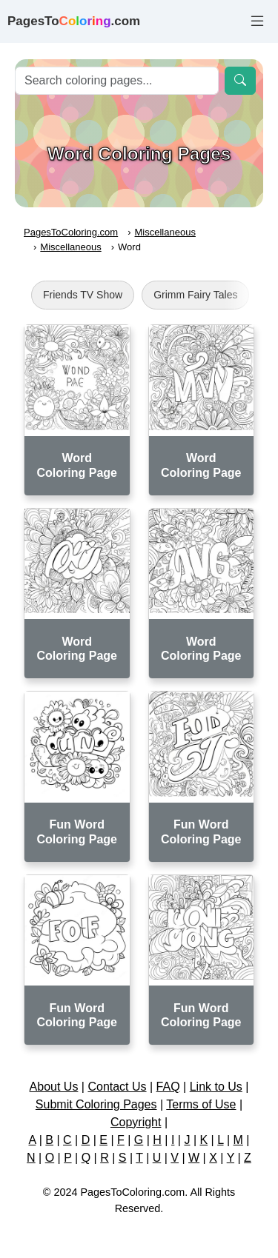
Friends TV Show (82, 295)
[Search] (117, 81)
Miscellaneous (165, 232)
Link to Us (216, 1086)
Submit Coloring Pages (96, 1104)
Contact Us (116, 1086)
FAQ (168, 1086)
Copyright (135, 1122)
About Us (54, 1086)
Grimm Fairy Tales (195, 295)
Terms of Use (201, 1104)
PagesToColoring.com (71, 232)
